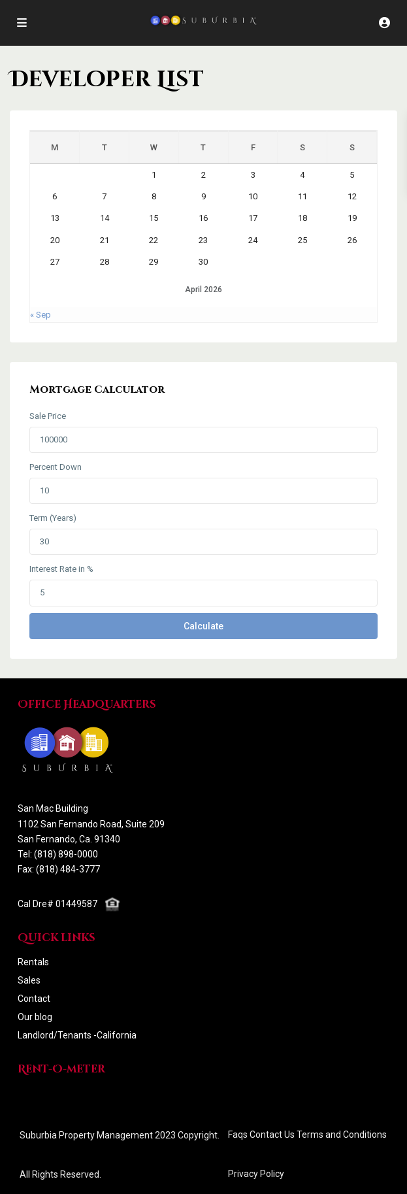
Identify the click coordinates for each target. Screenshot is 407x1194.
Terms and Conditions (342, 1134)
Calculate (203, 626)
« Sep (40, 315)
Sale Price (47, 416)
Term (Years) (52, 518)
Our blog (35, 1017)
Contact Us (272, 1134)
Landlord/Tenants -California (77, 1035)
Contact (34, 998)
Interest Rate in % (61, 569)
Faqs (238, 1134)
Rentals (33, 962)
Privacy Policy (256, 1174)
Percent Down (55, 467)
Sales (29, 980)
